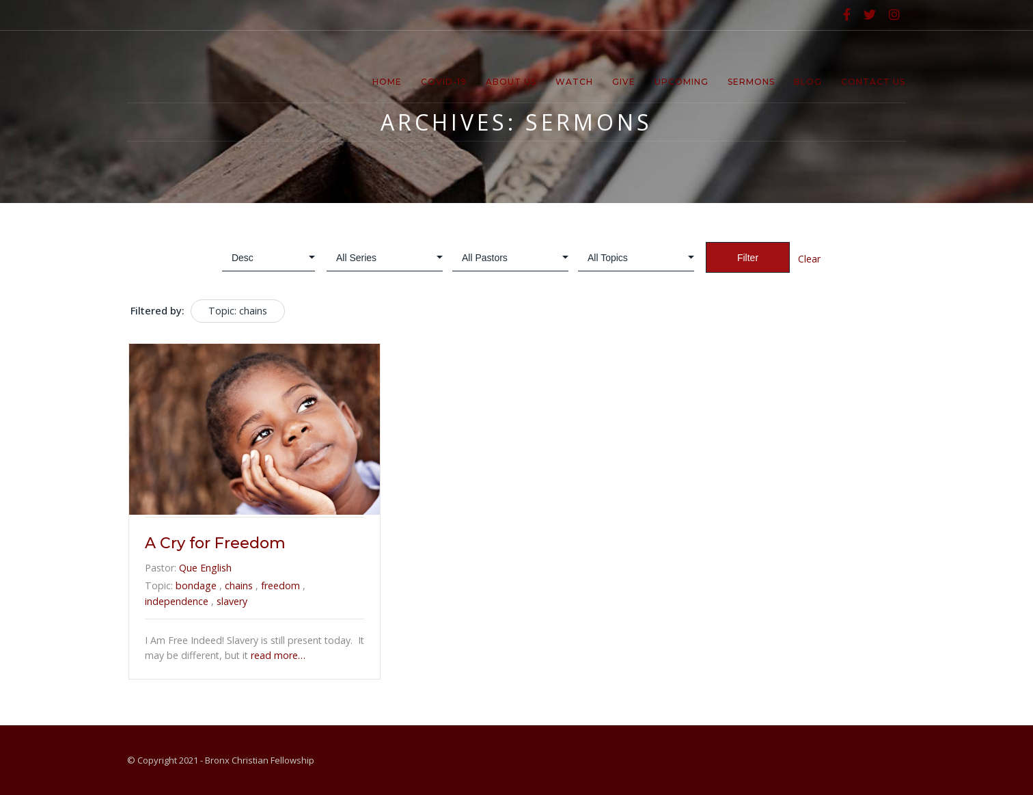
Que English (205, 567)
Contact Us (873, 82)
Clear (809, 258)
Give (623, 82)
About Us (511, 82)
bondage (196, 585)
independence (176, 601)
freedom (280, 585)
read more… (276, 655)
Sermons (751, 82)
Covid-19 (444, 82)
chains (239, 585)
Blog (808, 82)
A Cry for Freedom (215, 543)
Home (387, 82)
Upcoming (681, 82)
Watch (574, 82)
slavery (232, 601)
